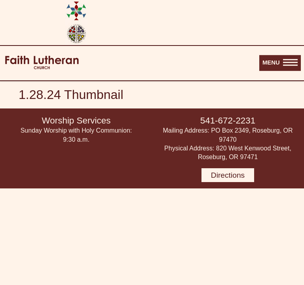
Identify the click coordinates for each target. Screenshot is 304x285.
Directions (228, 175)
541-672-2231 (227, 120)
